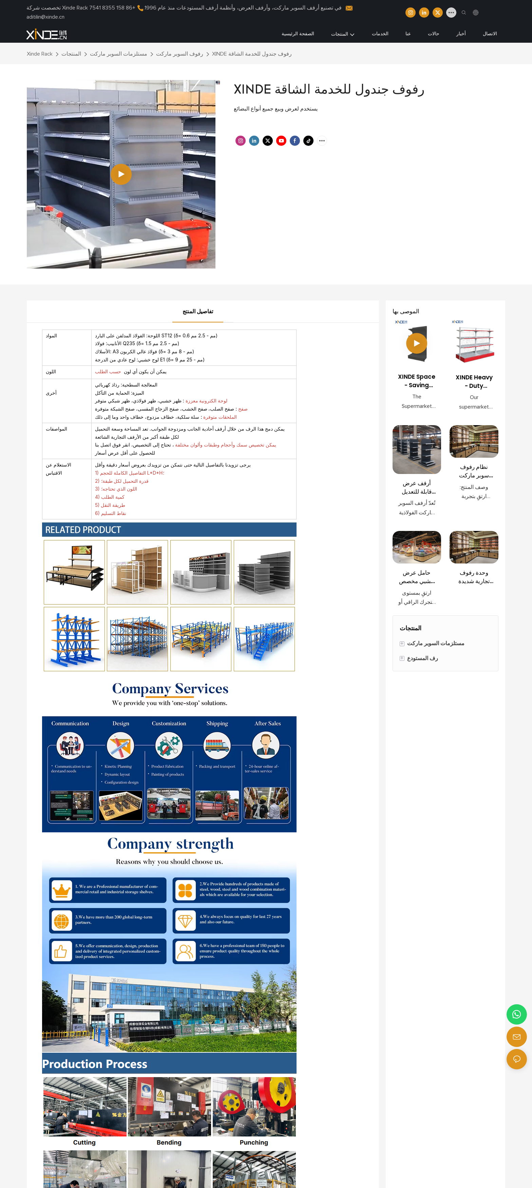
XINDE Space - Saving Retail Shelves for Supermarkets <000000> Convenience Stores (416, 381)
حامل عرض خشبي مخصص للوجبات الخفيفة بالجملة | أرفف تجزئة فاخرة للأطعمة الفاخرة (416, 577)
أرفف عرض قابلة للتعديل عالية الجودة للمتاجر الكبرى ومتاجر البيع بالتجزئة (417, 487)
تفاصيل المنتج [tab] (198, 311)
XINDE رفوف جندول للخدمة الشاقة (252, 54)
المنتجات (71, 54)
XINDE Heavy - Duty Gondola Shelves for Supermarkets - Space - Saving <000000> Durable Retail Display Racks (474, 382)
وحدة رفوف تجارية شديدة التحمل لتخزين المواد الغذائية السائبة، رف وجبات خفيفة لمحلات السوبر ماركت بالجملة (474, 577)
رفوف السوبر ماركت (179, 54)
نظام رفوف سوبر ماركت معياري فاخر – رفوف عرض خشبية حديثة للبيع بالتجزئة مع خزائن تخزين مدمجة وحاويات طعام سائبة (474, 471)
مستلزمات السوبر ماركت (118, 54)
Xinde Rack (40, 54)
